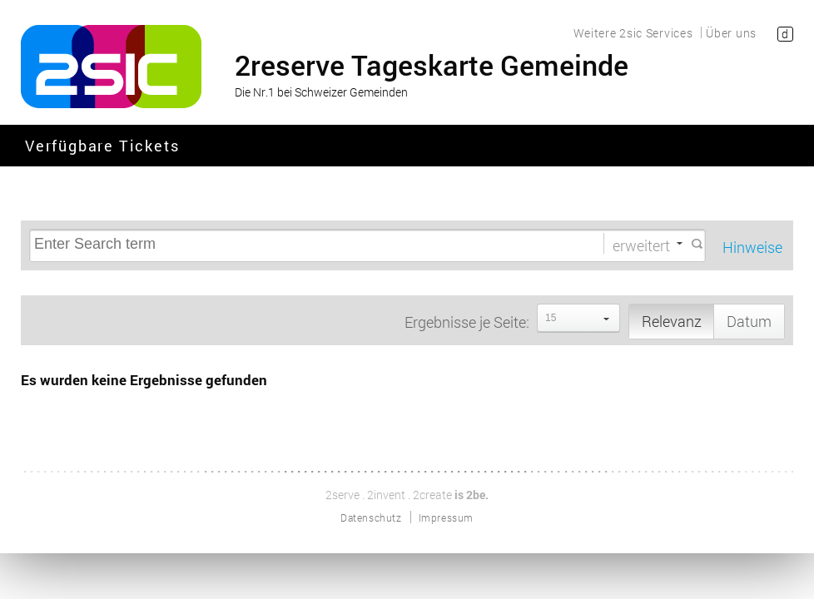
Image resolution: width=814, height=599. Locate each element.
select (606, 317)
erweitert (641, 244)
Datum (749, 321)
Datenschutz (371, 517)
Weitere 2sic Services (633, 33)
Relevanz (672, 321)
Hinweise (752, 247)
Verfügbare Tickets (102, 147)
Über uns (731, 33)
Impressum (446, 517)
